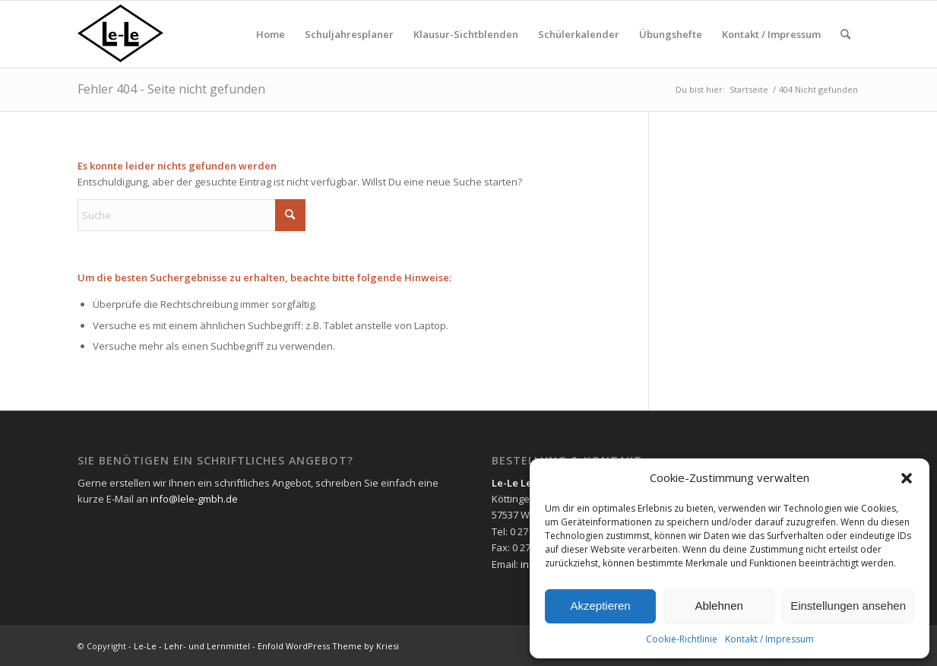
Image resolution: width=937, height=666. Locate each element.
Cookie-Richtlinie (681, 639)
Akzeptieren (600, 605)
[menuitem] (270, 34)
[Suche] (845, 34)
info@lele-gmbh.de (194, 499)
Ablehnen (718, 605)
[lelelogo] (150, 34)
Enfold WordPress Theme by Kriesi (328, 646)
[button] (906, 478)
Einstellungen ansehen (848, 605)
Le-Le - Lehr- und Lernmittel (192, 646)
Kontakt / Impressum (769, 639)
